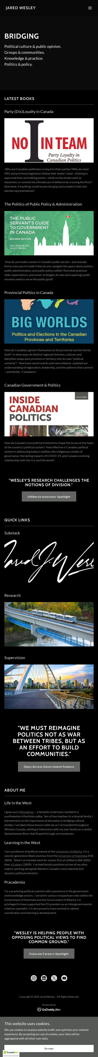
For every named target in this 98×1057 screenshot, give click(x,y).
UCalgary (17, 864)
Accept (48, 1048)
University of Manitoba (72, 855)
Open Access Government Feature (49, 766)
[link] (21, 8)
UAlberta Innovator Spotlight (49, 496)
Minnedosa (26, 812)
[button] (90, 8)
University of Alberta (69, 851)
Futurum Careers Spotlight (48, 953)
